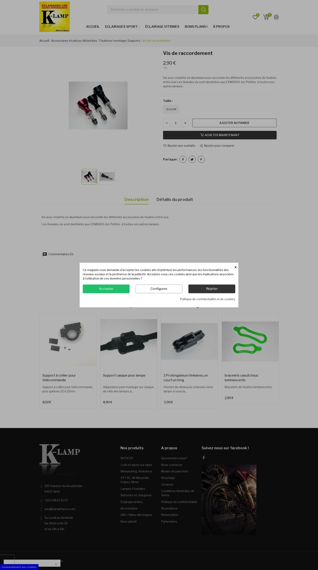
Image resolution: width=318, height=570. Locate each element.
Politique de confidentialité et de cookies (207, 299)
